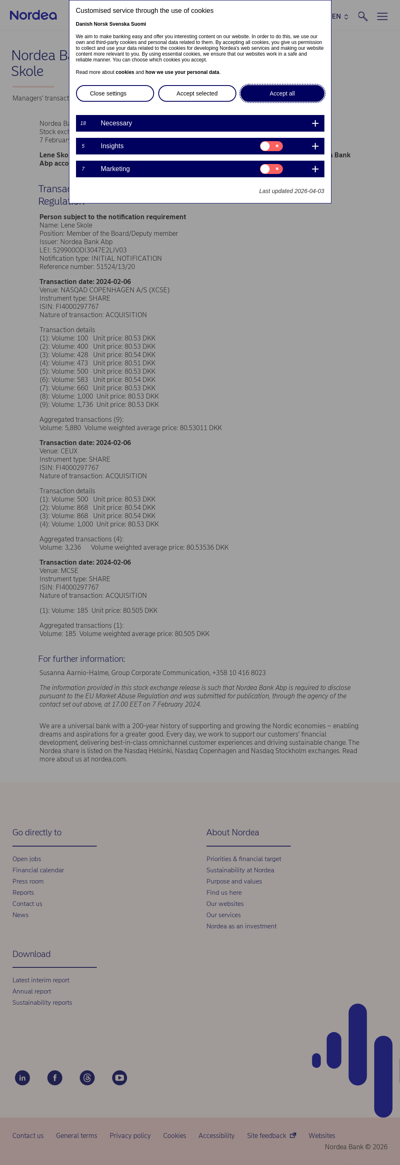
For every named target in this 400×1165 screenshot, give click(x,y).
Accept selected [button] (197, 93)
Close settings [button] (108, 93)
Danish (84, 24)
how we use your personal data (182, 72)
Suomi (138, 24)
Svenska (119, 24)
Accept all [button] (282, 93)
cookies (125, 72)
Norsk (101, 24)
